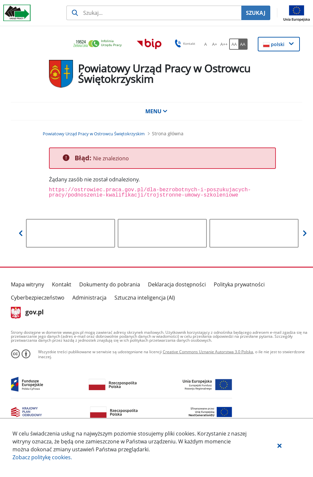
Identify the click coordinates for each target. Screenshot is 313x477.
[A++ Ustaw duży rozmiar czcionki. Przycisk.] (224, 44)
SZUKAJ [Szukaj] (255, 12)
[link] (99, 44)
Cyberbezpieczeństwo (37, 297)
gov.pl (27, 313)
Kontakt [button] (184, 43)
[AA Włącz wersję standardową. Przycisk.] (233, 44)
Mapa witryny (27, 284)
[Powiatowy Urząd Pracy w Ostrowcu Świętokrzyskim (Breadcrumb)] (94, 134)
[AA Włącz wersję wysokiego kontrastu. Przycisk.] (243, 44)
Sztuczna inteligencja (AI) (144, 297)
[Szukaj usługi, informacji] (153, 13)
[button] (279, 445)
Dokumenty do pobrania (109, 284)
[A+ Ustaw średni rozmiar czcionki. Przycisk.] (215, 44)
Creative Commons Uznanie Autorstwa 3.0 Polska (208, 352)
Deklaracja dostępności (177, 284)
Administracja (89, 297)
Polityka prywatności (239, 284)
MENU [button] (156, 111)
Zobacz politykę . (42, 457)
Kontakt (61, 284)
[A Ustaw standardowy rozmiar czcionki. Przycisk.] (205, 44)
